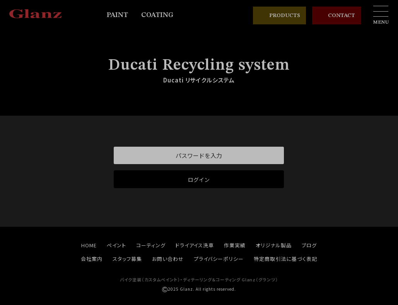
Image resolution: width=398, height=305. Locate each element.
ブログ (309, 245)
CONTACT (336, 15)
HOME (89, 245)
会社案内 (91, 258)
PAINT (121, 15)
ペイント (116, 245)
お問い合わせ (168, 258)
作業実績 (235, 245)
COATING (160, 15)
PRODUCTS (279, 15)
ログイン (199, 179)
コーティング (151, 245)
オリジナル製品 (274, 245)
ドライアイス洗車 (195, 245)
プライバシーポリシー (219, 258)
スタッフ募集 (127, 258)
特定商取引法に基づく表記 (285, 258)
